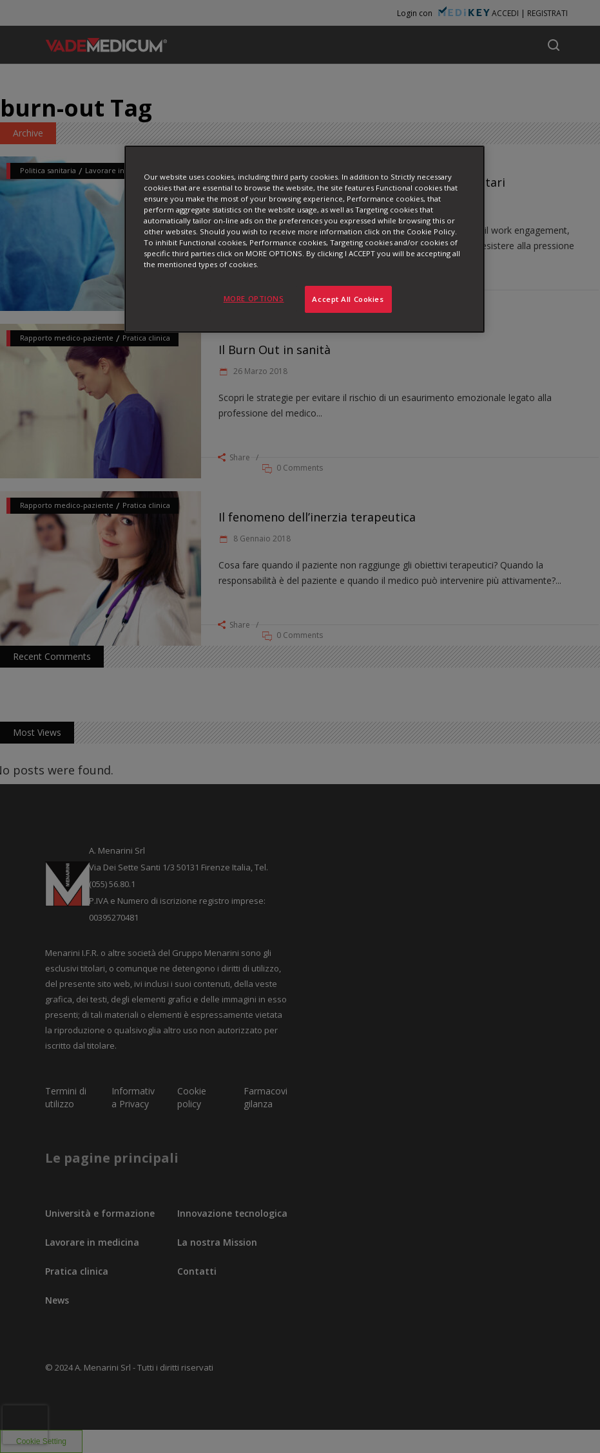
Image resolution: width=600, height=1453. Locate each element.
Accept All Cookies (347, 299)
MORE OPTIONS (254, 298)
